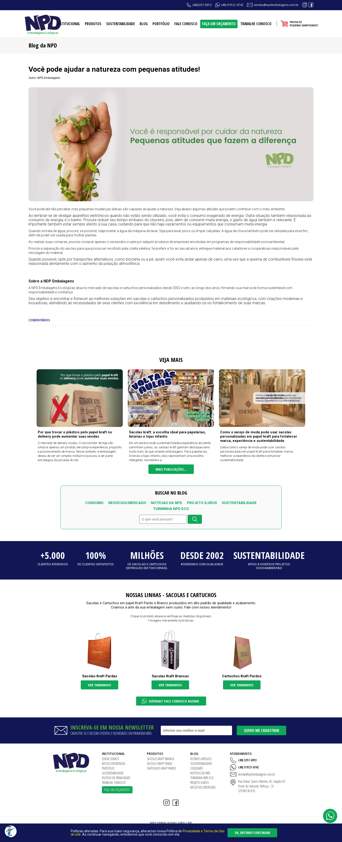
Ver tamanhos (99, 685)
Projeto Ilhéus (202, 503)
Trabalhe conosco (255, 23)
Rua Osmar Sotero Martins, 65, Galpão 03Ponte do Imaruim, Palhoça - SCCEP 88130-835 (261, 786)
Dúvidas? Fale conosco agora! (174, 701)
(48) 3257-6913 (247, 760)
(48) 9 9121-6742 (232, 5)
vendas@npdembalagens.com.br (276, 5)
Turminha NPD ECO (171, 509)
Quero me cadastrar (261, 730)
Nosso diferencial (114, 763)
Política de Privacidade (116, 778)
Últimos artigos (200, 759)
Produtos (93, 23)
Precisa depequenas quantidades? (304, 23)
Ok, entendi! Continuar (252, 832)
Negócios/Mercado (127, 503)
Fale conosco (185, 23)
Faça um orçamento (219, 23)
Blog (144, 23)
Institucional (68, 23)
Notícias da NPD (166, 503)
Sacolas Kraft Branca (160, 759)
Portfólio (161, 23)
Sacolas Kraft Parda (159, 763)
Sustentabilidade (120, 23)
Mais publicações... (171, 469)
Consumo (94, 503)
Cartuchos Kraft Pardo (161, 768)
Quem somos (110, 759)
